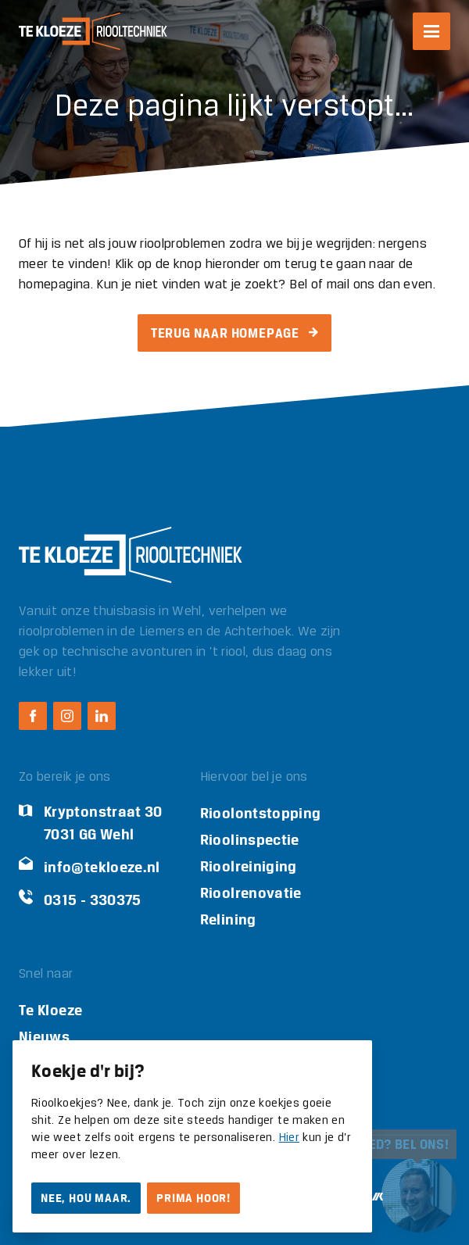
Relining (228, 919)
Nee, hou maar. (86, 1198)
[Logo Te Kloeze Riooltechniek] (93, 31)
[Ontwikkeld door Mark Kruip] (376, 1197)
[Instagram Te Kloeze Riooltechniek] (67, 716)
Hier (289, 1138)
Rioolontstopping (260, 813)
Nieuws (44, 1037)
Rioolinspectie (249, 840)
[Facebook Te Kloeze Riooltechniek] (33, 716)
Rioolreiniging (248, 866)
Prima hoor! (193, 1198)
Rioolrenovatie (251, 893)
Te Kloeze (50, 1010)
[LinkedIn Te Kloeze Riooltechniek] (102, 716)
